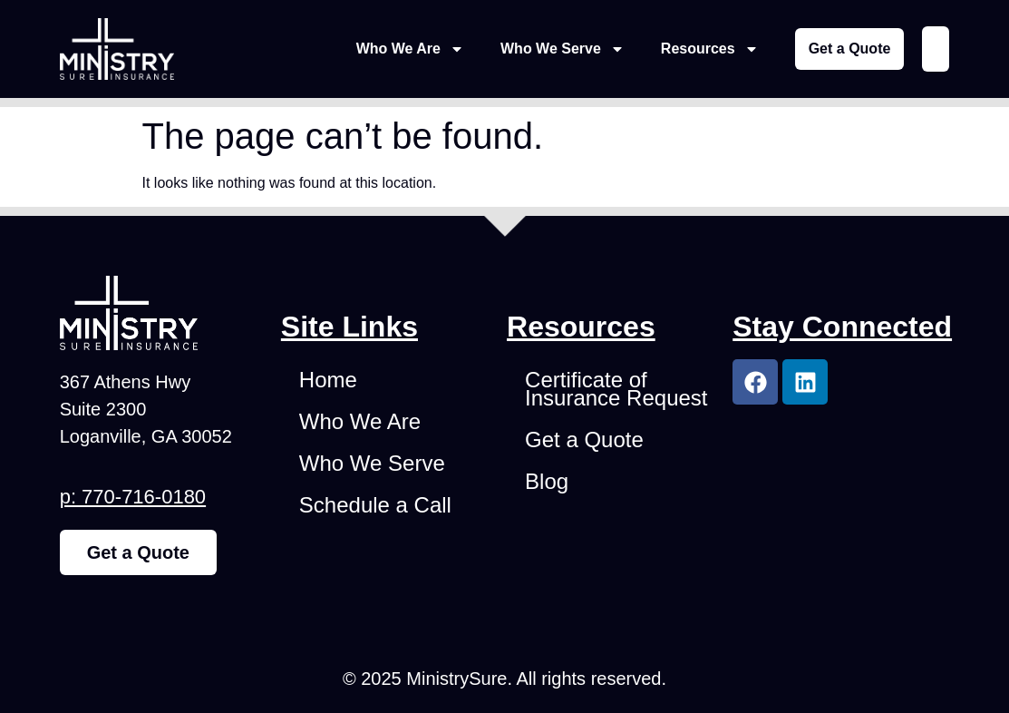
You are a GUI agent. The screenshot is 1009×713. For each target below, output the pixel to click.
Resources (710, 49)
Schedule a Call (375, 505)
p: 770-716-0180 (133, 496)
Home (328, 379)
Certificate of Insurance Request (616, 388)
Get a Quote (584, 439)
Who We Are (410, 49)
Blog (546, 481)
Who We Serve (562, 49)
